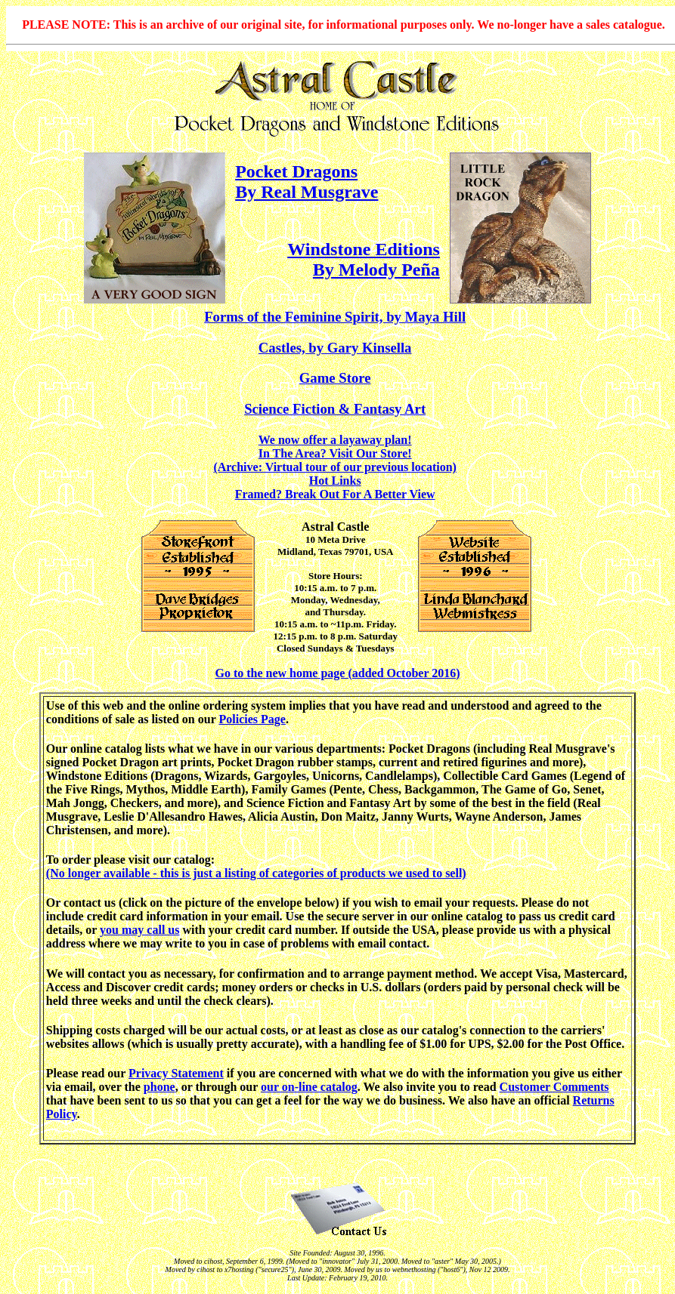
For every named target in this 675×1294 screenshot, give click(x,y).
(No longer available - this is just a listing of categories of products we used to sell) (256, 873)
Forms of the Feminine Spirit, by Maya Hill (335, 317)
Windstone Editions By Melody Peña (363, 259)
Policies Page (251, 719)
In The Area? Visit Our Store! (335, 453)
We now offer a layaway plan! (335, 439)
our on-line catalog (309, 1086)
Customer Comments (554, 1086)
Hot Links (335, 480)
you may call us (139, 929)
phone (159, 1086)
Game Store (335, 378)
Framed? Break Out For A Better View (335, 494)
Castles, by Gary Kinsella (335, 348)
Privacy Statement (176, 1073)
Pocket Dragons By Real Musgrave (306, 182)
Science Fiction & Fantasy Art (335, 409)
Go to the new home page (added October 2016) (337, 673)
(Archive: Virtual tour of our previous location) (334, 467)
